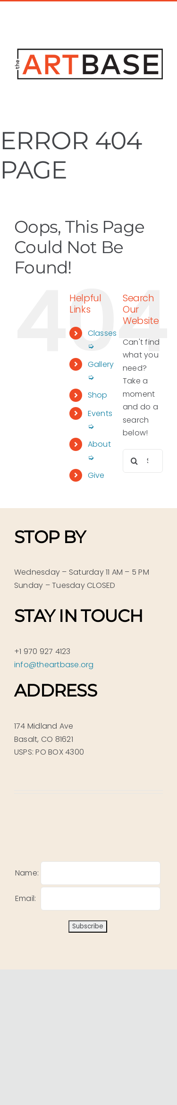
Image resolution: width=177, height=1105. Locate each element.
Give (96, 475)
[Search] (134, 461)
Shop (98, 395)
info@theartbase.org (54, 664)
